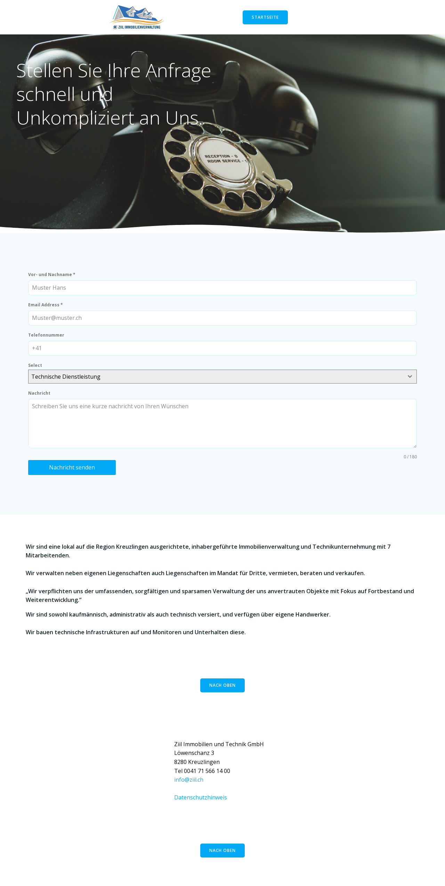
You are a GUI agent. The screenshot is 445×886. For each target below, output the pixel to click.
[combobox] (222, 380)
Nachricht (41, 397)
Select (37, 369)
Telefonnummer (48, 339)
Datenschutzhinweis (200, 804)
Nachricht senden (74, 471)
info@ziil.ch (188, 786)
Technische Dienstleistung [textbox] (67, 380)
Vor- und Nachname (53, 279)
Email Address (47, 309)
